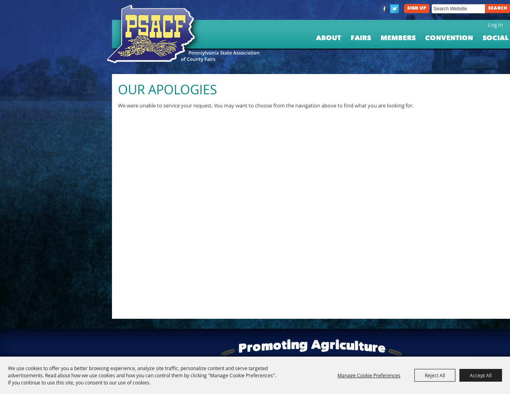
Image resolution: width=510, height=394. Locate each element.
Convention (449, 38)
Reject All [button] (435, 375)
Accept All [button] (481, 375)
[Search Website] (458, 9)
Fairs (361, 38)
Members (398, 38)
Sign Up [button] (416, 8)
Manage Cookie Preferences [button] (368, 375)
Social (495, 38)
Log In (495, 24)
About (328, 38)
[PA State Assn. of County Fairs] (154, 34)
